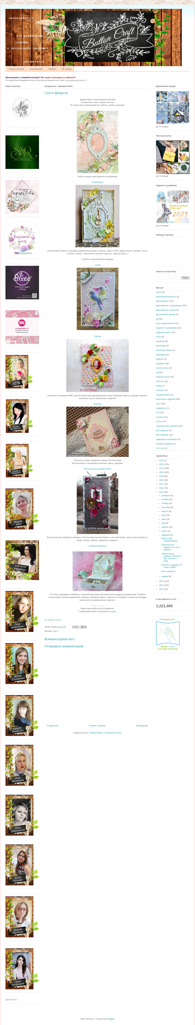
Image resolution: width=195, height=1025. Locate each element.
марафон (160, 363)
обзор (158, 386)
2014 (161, 581)
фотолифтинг (162, 435)
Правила (52, 69)
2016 (161, 488)
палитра (160, 390)
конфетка (160, 341)
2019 (161, 476)
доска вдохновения (165, 323)
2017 (161, 484)
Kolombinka (97, 182)
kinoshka (97, 404)
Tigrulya (97, 336)
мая (164, 523)
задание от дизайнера (166, 328)
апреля (165, 527)
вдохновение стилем (166, 310)
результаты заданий (165, 399)
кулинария (161, 354)
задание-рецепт (163, 332)
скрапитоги (161, 408)
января (165, 576)
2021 (161, 468)
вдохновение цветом (166, 314)
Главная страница (16, 69)
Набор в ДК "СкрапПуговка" (169, 539)
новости (159, 381)
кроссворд (161, 345)
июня (164, 519)
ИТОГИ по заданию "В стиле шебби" (171, 566)
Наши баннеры (36, 69)
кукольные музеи (164, 350)
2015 (161, 492)
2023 (161, 460)
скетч (55, 631)
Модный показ (162, 377)
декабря (166, 495)
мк (157, 372)
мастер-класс (162, 368)
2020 (161, 472)
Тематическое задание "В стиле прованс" (170, 547)
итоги (158, 337)
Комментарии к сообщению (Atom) (105, 733)
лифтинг (160, 359)
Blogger (110, 1019)
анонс (158, 292)
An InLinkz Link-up (52, 620)
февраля (166, 535)
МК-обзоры (67, 69)
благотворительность (166, 296)
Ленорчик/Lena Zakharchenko (97, 469)
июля (164, 515)
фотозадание (162, 430)
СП (157, 412)
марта (165, 531)
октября (166, 503)
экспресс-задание (164, 444)
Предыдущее (142, 725)
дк (157, 319)
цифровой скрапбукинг (166, 439)
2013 (161, 585)
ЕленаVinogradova (97, 546)
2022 (161, 464)
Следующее (52, 725)
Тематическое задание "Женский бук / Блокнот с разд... (171, 557)
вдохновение (162, 301)
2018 (161, 480)
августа (165, 511)
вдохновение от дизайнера (168, 305)
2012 (161, 589)
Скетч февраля (168, 571)
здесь (114, 611)
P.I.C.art (159, 448)
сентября (166, 507)
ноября (165, 499)
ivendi (97, 265)
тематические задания (166, 426)
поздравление (162, 395)
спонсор (160, 417)
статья (159, 421)
